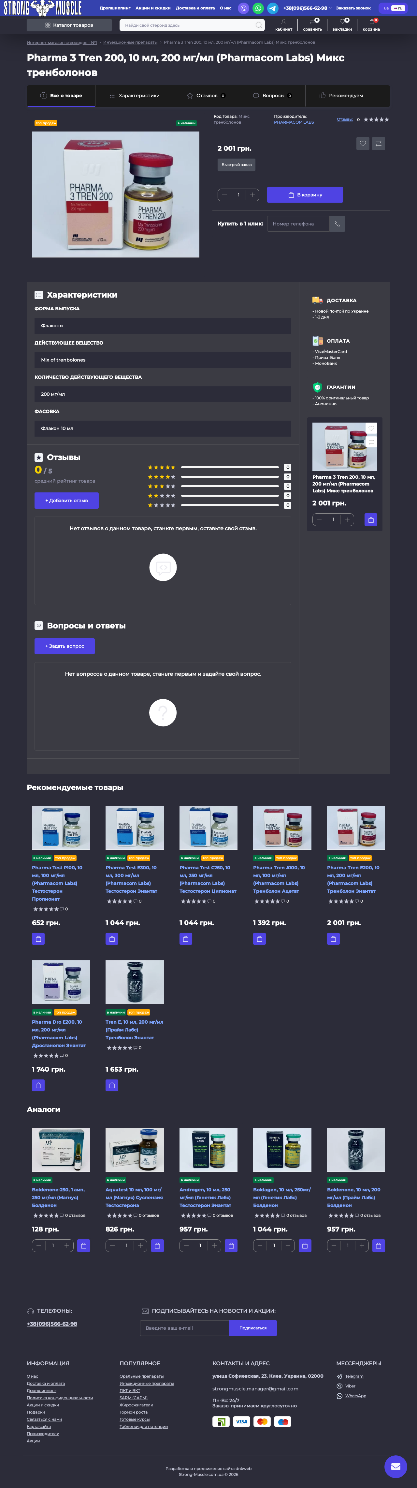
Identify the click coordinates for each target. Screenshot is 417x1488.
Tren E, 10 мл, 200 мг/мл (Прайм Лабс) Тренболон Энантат (134, 1030)
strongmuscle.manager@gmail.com (255, 1389)
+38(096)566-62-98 (52, 1324)
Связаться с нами (44, 1419)
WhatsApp (355, 1395)
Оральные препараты (142, 1376)
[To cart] (371, 519)
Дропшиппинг (115, 8)
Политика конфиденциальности (60, 1397)
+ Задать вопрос (64, 646)
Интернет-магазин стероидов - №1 (62, 42)
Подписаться (252, 1327)
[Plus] (252, 194)
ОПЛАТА (338, 341)
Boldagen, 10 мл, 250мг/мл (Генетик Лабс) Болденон (281, 1197)
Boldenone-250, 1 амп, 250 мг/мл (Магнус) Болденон (58, 1197)
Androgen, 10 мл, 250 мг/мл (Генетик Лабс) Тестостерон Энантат (205, 1197)
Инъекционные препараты (130, 42)
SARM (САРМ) (134, 1397)
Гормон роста (134, 1412)
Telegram (354, 1376)
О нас (225, 8)
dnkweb (244, 1468)
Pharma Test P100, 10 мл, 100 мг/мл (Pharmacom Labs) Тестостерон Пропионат (57, 883)
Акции (33, 1440)
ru (398, 8)
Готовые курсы (135, 1419)
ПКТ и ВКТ (130, 1390)
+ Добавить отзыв (66, 501)
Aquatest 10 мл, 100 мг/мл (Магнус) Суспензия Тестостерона (134, 1197)
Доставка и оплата (195, 8)
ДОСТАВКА (342, 300)
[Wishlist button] (362, 143)
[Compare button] (378, 143)
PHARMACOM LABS (294, 122)
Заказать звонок (353, 8)
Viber (350, 1386)
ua (386, 8)
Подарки (36, 1412)
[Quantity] (238, 195)
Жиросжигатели (136, 1405)
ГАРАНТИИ (341, 387)
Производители (43, 1433)
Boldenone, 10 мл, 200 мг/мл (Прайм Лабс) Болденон (354, 1197)
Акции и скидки (153, 8)
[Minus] (224, 194)
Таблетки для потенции (144, 1426)
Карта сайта (39, 1426)
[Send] (337, 224)
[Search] (259, 25)
